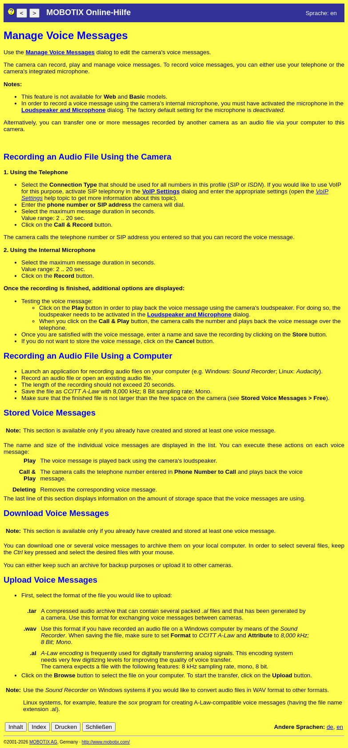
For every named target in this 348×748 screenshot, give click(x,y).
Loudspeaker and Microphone (63, 110)
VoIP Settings (161, 191)
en (339, 727)
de (330, 727)
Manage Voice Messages (60, 52)
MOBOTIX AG (43, 742)
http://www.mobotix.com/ (106, 742)
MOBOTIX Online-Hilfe (88, 12)
